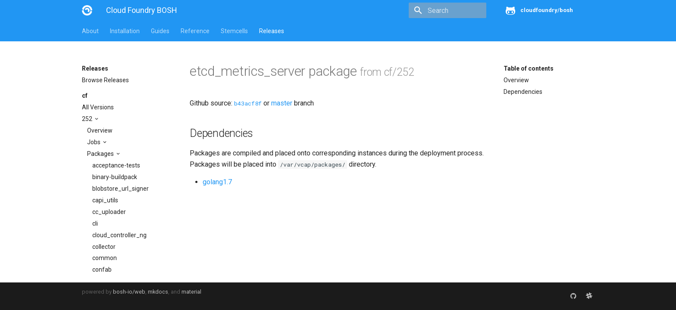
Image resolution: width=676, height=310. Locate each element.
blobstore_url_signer (120, 188)
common (104, 257)
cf (85, 95)
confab (102, 269)
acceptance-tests (116, 165)
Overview (100, 130)
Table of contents (529, 68)
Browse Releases (105, 80)
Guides (160, 31)
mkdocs (158, 291)
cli (95, 223)
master (281, 103)
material (191, 291)
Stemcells (234, 31)
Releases (271, 31)
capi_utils (105, 200)
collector (104, 246)
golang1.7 (217, 182)
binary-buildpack (114, 177)
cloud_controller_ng (119, 235)
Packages (101, 153)
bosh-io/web (129, 291)
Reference (195, 31)
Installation (125, 31)
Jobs (94, 142)
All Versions (98, 107)
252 (88, 118)
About (90, 31)
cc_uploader (109, 211)
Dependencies (523, 91)
